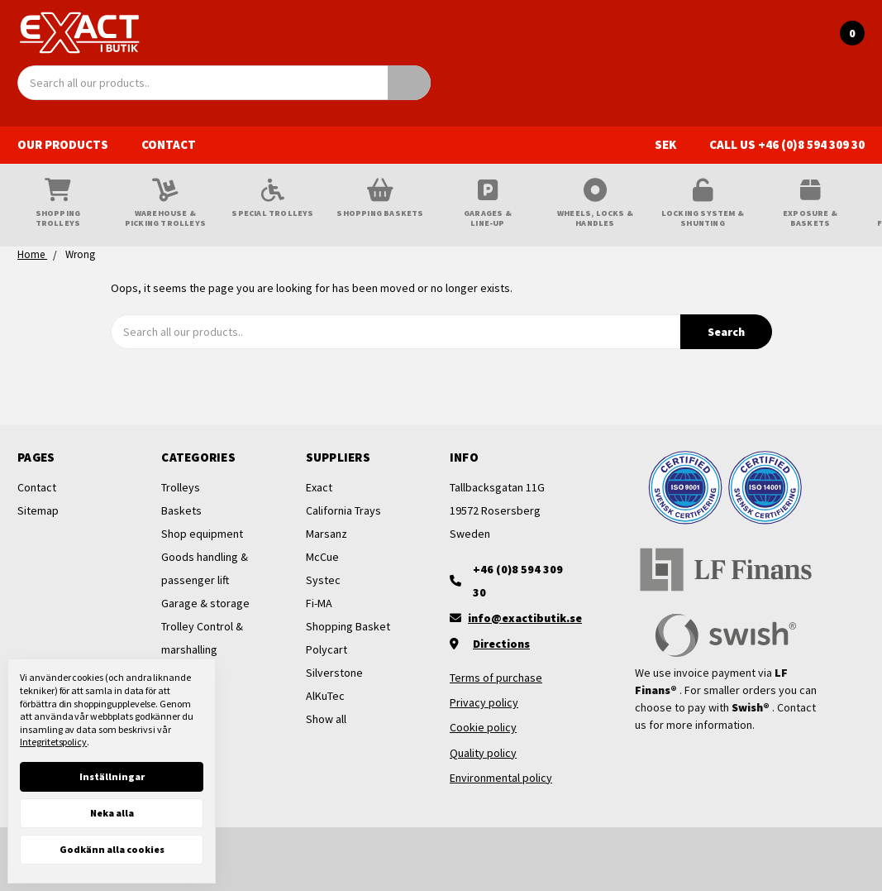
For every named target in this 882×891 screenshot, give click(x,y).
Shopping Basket (348, 626)
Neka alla (112, 813)
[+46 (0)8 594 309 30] (513, 581)
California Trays (343, 510)
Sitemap (38, 510)
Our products (70, 144)
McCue (322, 556)
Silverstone (334, 672)
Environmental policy (501, 777)
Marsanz (326, 533)
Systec (323, 579)
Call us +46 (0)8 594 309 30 (787, 144)
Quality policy (483, 752)
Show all (326, 718)
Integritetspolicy (53, 741)
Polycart (326, 649)
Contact (168, 144)
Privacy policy (484, 702)
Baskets (181, 510)
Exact (319, 487)
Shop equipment (202, 533)
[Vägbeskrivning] (513, 643)
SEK (673, 144)
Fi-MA (319, 603)
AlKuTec (325, 695)
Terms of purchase (496, 677)
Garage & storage (205, 603)
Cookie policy (483, 727)
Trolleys (180, 487)
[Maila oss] (513, 618)
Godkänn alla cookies (112, 849)
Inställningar (112, 776)
